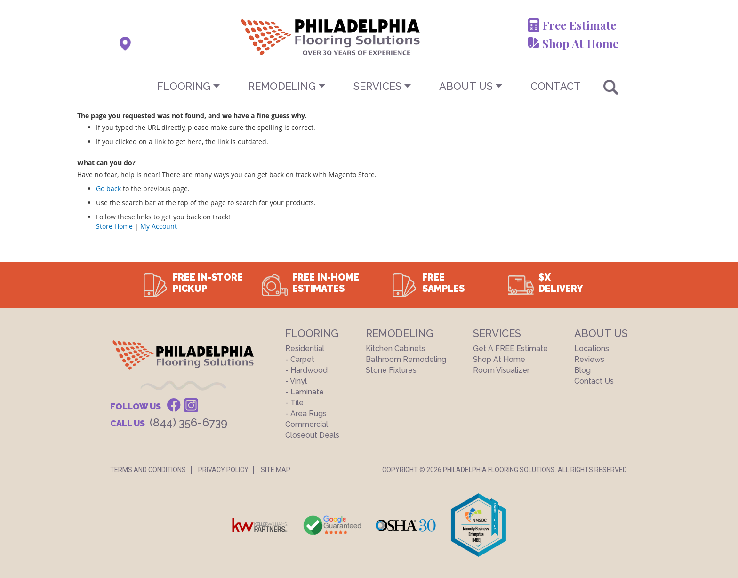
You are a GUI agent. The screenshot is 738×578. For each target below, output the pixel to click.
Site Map (275, 470)
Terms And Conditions (148, 470)
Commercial (306, 424)
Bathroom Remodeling (406, 359)
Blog (582, 370)
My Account (158, 226)
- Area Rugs (306, 413)
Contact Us (594, 381)
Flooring (183, 86)
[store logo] (284, 37)
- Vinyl (296, 381)
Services (377, 86)
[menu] (369, 86)
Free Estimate (579, 24)
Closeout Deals (312, 435)
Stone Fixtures (391, 370)
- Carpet (299, 359)
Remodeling (282, 86)
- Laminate (304, 391)
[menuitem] (369, 86)
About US (466, 86)
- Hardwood (306, 370)
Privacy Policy (223, 470)
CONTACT (555, 86)
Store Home (114, 226)
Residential (304, 348)
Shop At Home (580, 43)
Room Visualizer (501, 370)
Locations (591, 348)
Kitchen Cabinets (395, 348)
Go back (108, 188)
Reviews (589, 359)
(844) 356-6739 (188, 422)
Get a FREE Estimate (510, 348)
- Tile (294, 402)
